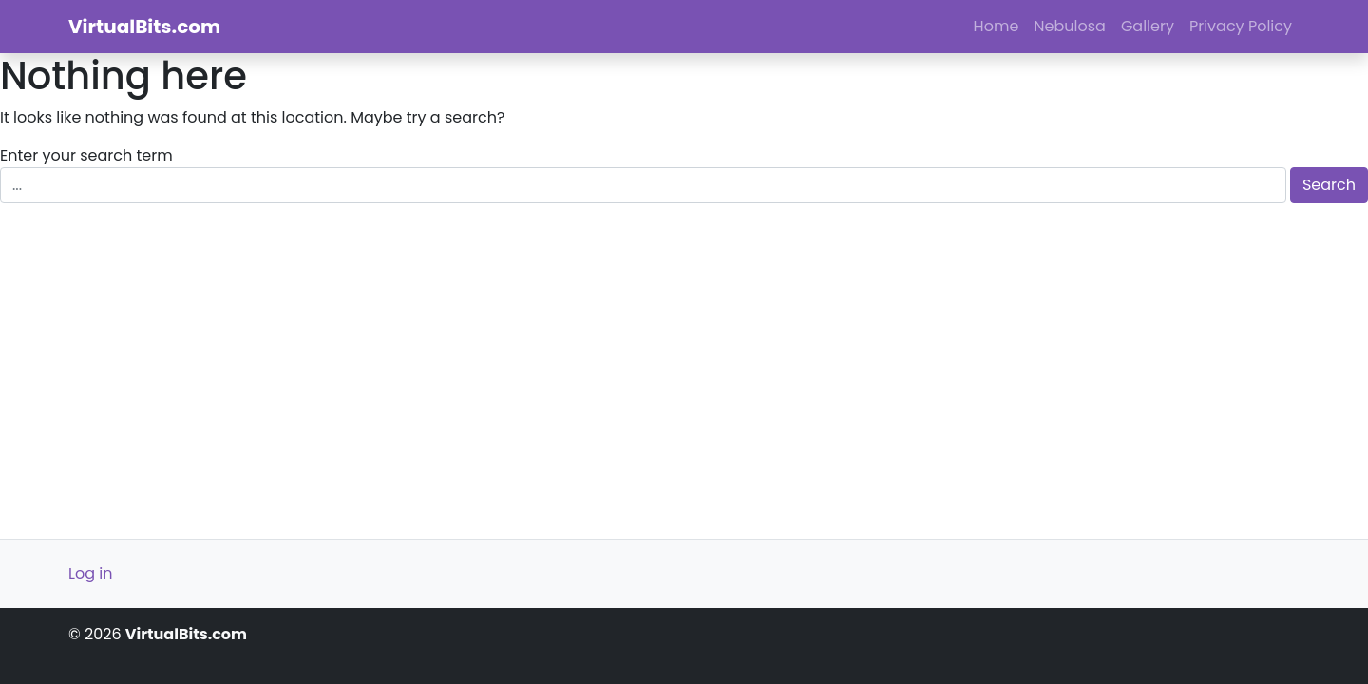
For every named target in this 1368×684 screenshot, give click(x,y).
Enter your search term (86, 155)
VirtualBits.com (144, 26)
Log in (90, 573)
